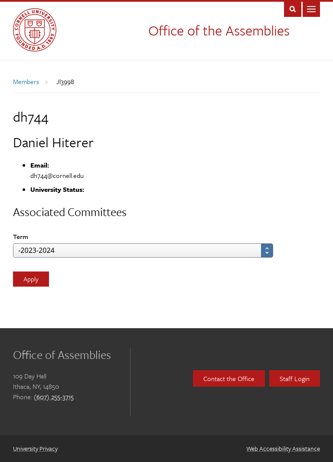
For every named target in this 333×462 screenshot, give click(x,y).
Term (20, 236)
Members (26, 81)
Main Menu (311, 8)
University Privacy (35, 448)
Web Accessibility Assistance (283, 448)
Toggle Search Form (292, 8)
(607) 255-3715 (54, 396)
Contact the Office (229, 378)
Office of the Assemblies (219, 30)
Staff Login (295, 378)
